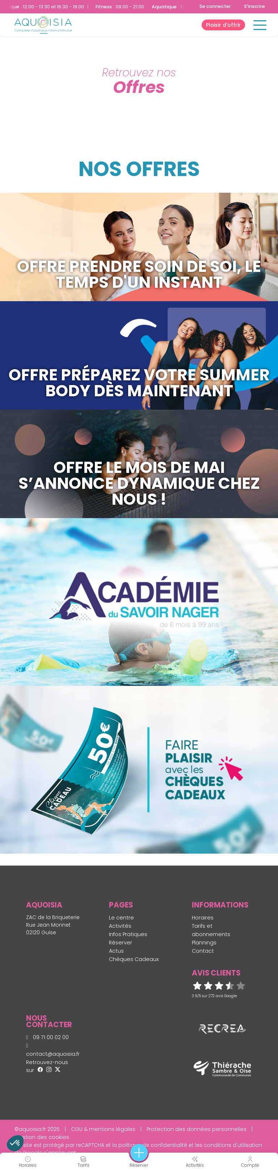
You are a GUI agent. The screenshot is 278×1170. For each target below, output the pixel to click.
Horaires (203, 917)
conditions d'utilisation (233, 1145)
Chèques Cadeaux (134, 959)
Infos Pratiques (128, 934)
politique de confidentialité (152, 1145)
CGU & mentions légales (103, 1129)
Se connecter (215, 6)
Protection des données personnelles (197, 1129)
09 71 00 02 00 (47, 1037)
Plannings (204, 942)
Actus (116, 951)
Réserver (120, 942)
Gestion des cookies (41, 1137)
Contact (203, 951)
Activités (120, 926)
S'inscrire (254, 6)
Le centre (121, 917)
